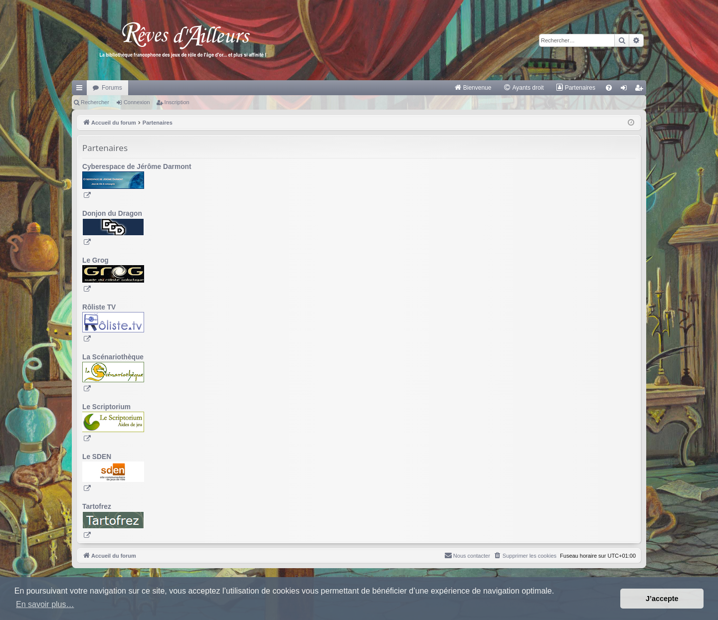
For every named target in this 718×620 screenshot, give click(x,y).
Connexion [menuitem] (626, 89)
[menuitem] (473, 87)
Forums (112, 87)
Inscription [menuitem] (641, 89)
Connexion (137, 102)
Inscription (177, 102)
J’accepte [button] (662, 599)
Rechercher (95, 102)
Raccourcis (81, 89)
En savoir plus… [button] (45, 604)
